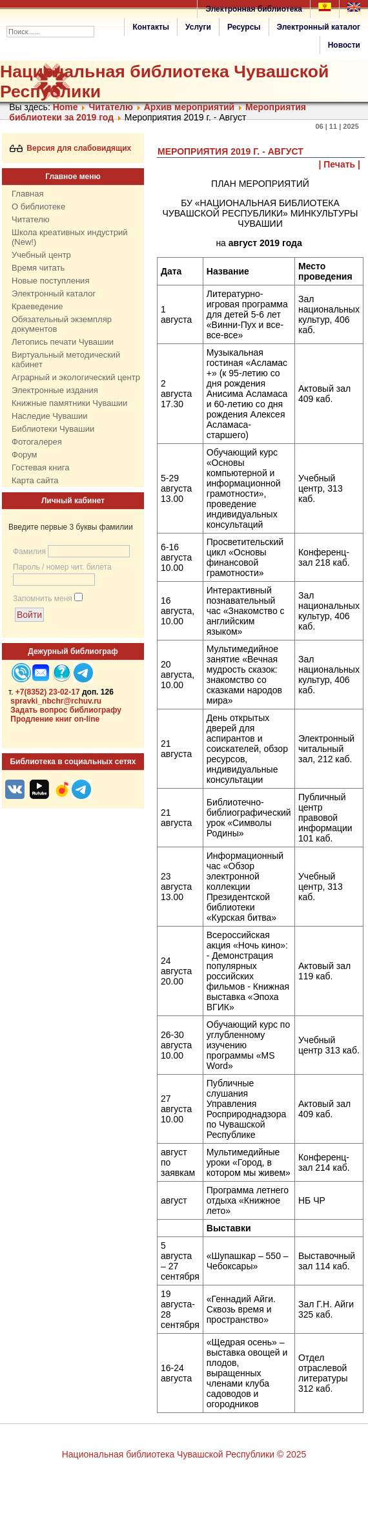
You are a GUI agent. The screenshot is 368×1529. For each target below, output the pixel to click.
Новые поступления (50, 280)
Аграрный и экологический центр (76, 377)
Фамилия (29, 551)
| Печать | (340, 164)
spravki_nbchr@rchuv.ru (55, 701)
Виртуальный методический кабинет (66, 359)
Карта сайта (35, 480)
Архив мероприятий (189, 107)
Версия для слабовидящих (71, 148)
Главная (27, 193)
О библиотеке (38, 206)
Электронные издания (55, 390)
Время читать (38, 268)
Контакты (150, 27)
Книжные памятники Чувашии (69, 403)
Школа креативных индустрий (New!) (70, 237)
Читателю (110, 107)
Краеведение (37, 306)
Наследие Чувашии (49, 416)
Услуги (198, 27)
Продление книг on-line (54, 719)
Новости (344, 45)
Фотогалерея (37, 442)
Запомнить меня (42, 598)
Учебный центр (41, 255)
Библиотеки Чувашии (53, 429)
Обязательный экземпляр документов (62, 324)
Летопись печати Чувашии (63, 342)
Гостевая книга (40, 467)
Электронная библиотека (253, 9)
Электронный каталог (318, 27)
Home (65, 107)
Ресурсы (244, 27)
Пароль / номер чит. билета (62, 567)
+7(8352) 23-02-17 (47, 692)
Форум (24, 454)
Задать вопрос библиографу (65, 710)
